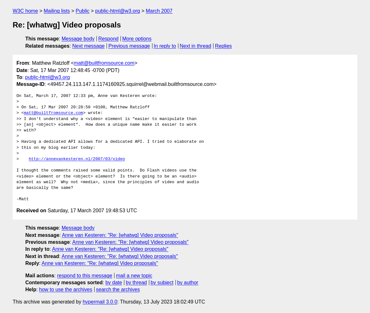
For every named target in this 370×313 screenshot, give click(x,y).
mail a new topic (134, 275)
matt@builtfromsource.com (104, 63)
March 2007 (159, 11)
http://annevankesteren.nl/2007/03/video (77, 159)
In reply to (165, 46)
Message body (78, 38)
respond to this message (84, 275)
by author (187, 282)
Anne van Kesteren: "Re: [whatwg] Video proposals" (120, 235)
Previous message (129, 46)
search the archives (118, 289)
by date (113, 282)
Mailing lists (57, 11)
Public (82, 11)
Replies (223, 46)
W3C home (25, 11)
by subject (162, 282)
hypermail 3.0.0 (100, 301)
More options (137, 38)
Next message (88, 46)
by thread (136, 282)
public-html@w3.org (117, 11)
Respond (108, 38)
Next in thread (195, 46)
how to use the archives (65, 289)
